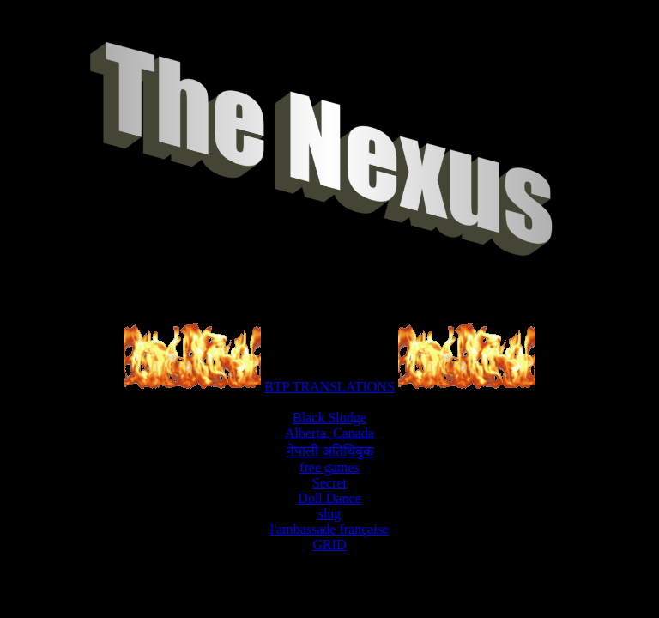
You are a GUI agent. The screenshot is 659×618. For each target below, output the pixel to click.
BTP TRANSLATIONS (329, 386)
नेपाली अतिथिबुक (330, 451)
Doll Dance (329, 498)
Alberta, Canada (329, 433)
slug (330, 513)
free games (329, 467)
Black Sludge (329, 417)
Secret (329, 483)
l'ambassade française (329, 529)
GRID (329, 544)
